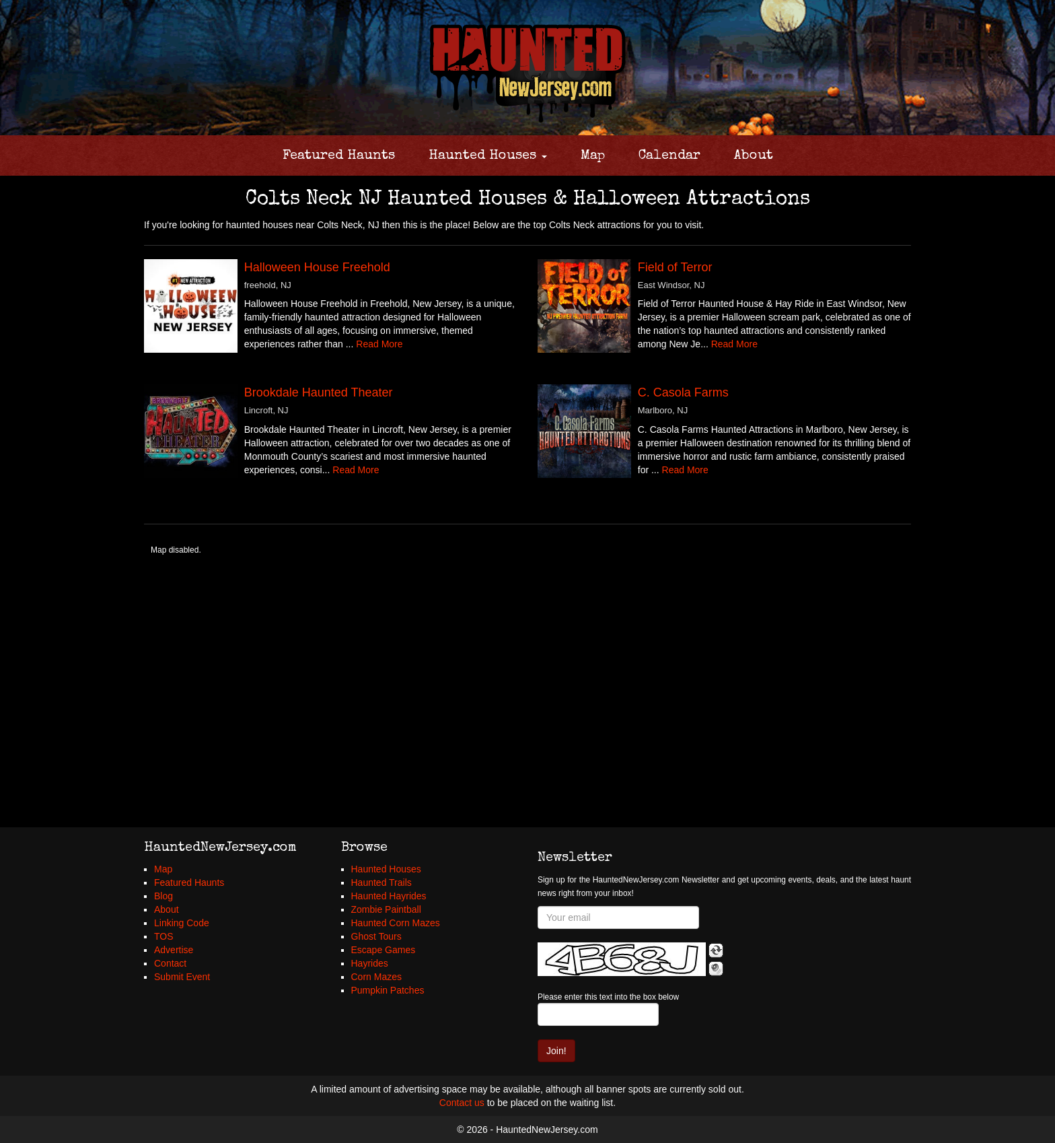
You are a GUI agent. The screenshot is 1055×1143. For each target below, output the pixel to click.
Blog (163, 896)
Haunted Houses (488, 156)
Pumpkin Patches (388, 990)
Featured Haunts (339, 156)
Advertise (173, 949)
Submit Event (182, 976)
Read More (379, 344)
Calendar (669, 156)
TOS (164, 936)
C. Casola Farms (683, 392)
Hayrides (369, 963)
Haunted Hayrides (389, 896)
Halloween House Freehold (317, 267)
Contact (170, 963)
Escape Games (383, 949)
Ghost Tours (376, 936)
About (753, 156)
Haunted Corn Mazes (395, 922)
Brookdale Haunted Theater (318, 392)
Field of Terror (675, 267)
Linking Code (181, 922)
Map (593, 156)
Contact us (461, 1102)
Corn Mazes (376, 976)
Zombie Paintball (386, 909)
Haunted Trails (381, 882)
